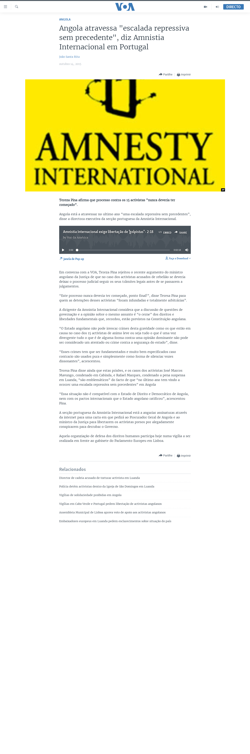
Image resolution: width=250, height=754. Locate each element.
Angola (65, 19)
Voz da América (77, 237)
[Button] (165, 74)
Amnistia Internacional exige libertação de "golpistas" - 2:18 (108, 232)
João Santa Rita (69, 56)
